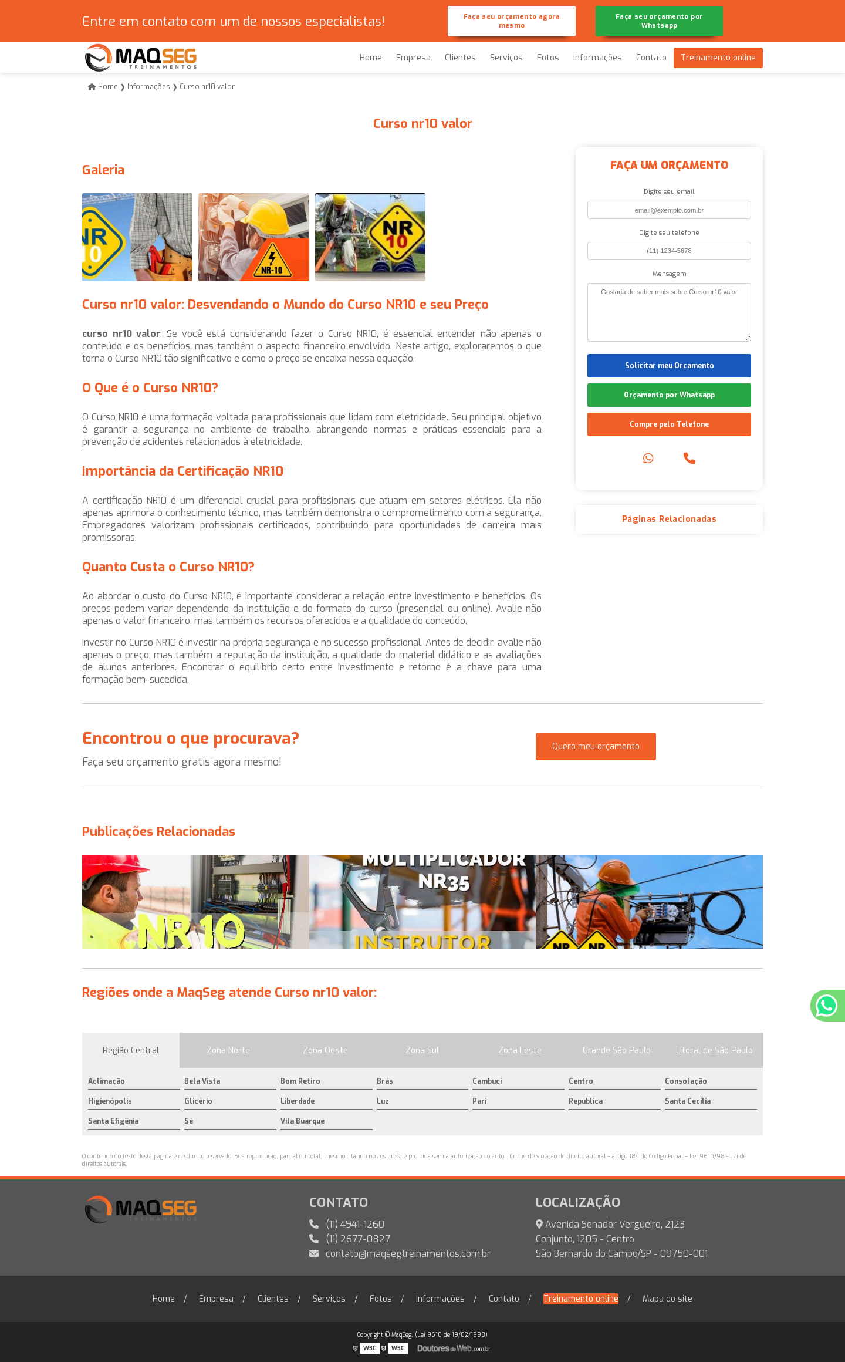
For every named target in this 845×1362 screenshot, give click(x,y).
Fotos (548, 57)
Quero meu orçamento (596, 746)
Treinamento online (718, 57)
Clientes (460, 57)
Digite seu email (669, 191)
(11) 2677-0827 (349, 1239)
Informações (597, 57)
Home (371, 57)
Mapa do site (667, 1298)
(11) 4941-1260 (346, 1224)
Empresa (413, 57)
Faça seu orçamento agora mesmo (512, 21)
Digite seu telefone (669, 232)
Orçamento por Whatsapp (669, 395)
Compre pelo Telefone (669, 424)
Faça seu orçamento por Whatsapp (659, 21)
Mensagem (670, 273)
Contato (651, 57)
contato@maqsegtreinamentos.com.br (400, 1254)
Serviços (506, 57)
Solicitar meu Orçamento (669, 365)
